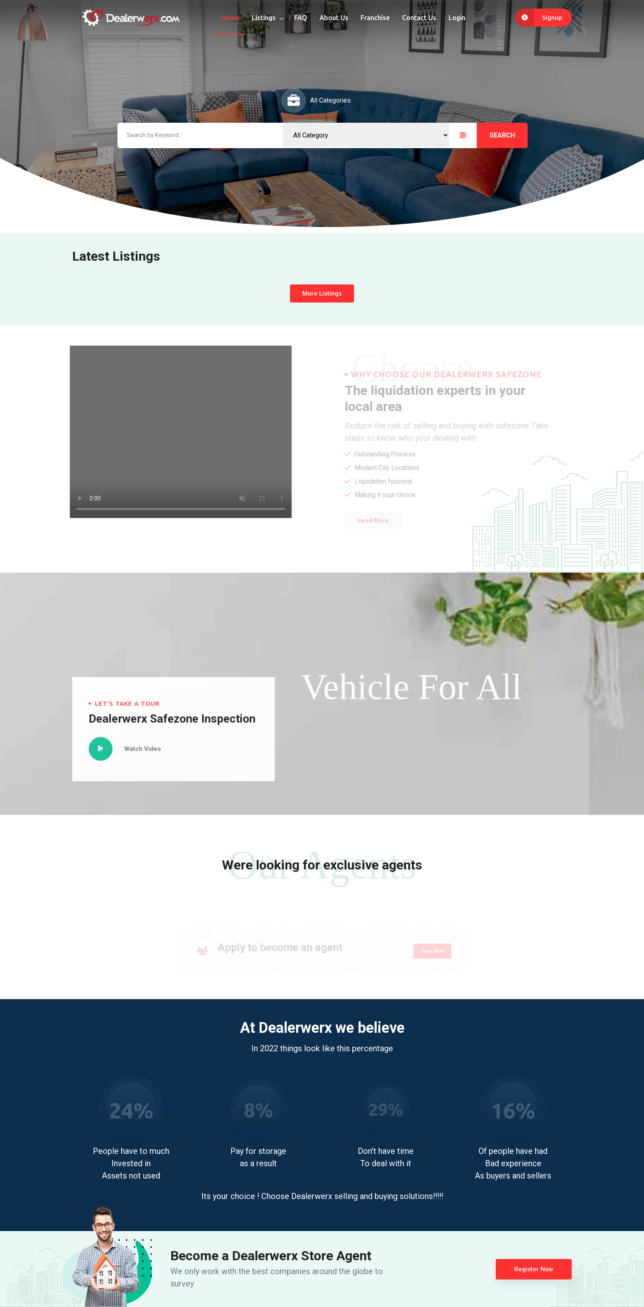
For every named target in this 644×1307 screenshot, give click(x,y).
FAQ (300, 17)
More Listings (322, 293)
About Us (334, 17)
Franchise (375, 17)
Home (230, 17)
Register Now (533, 1269)
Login (456, 17)
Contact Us (419, 17)
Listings (264, 17)
